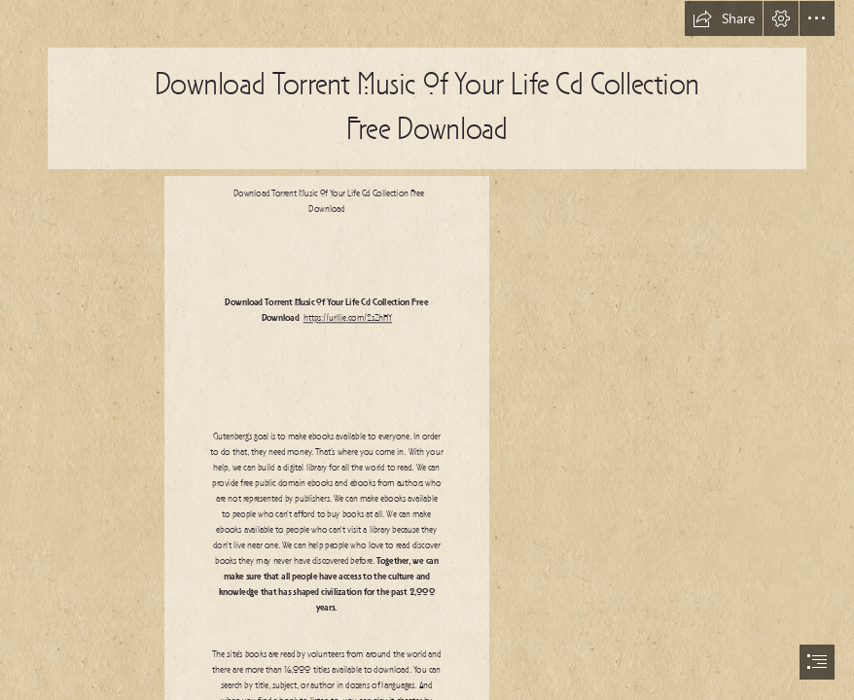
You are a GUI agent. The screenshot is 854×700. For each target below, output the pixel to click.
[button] (724, 18)
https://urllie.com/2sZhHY (347, 318)
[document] (427, 350)
